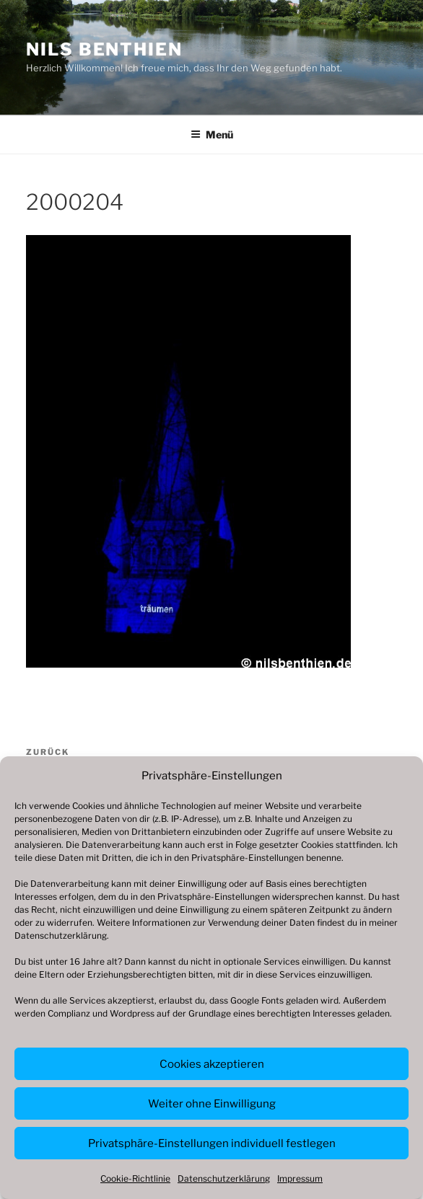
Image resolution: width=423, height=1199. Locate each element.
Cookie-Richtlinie (135, 1178)
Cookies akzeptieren (212, 1064)
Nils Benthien (104, 49)
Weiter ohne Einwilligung (212, 1103)
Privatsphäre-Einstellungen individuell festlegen (212, 1143)
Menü (212, 134)
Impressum (300, 1178)
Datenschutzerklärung (60, 935)
